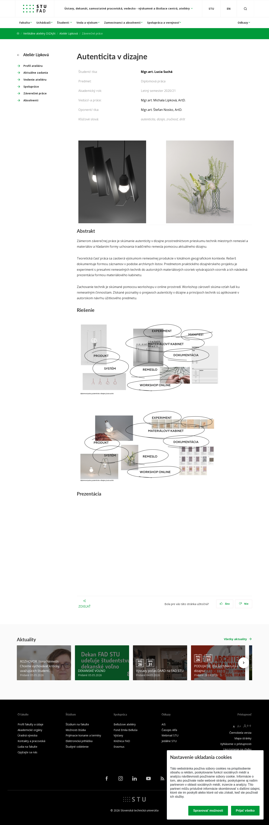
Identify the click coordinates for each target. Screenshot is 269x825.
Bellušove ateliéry (125, 724)
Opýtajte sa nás (27, 752)
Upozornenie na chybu (237, 749)
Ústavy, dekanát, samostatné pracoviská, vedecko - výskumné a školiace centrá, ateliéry (127, 8)
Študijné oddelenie (77, 746)
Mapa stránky (242, 738)
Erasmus (119, 746)
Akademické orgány (30, 730)
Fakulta (24, 22)
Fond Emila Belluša (125, 730)
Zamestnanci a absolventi (122, 22)
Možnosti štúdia (76, 730)
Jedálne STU (169, 741)
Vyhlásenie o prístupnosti (235, 744)
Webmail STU (170, 735)
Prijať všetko (245, 810)
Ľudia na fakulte (27, 746)
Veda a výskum (87, 22)
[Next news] (243, 662)
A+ (239, 726)
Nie (244, 603)
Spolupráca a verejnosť (163, 22)
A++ (247, 725)
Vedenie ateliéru (34, 79)
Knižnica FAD (122, 741)
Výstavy (118, 735)
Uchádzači (43, 22)
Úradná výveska (27, 735)
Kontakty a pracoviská (31, 741)
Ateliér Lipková (68, 33)
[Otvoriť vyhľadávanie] (245, 8)
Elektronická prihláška (79, 741)
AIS (164, 724)
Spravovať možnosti (208, 810)
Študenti (63, 22)
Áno (225, 603)
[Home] (18, 33)
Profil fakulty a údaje (30, 724)
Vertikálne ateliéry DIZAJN (39, 33)
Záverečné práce (35, 93)
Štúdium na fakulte (77, 724)
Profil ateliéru (33, 66)
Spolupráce (31, 86)
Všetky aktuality (235, 639)
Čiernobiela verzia (240, 732)
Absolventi (30, 100)
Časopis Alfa (169, 730)
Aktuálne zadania (35, 72)
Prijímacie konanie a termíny (83, 735)
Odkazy (243, 22)
